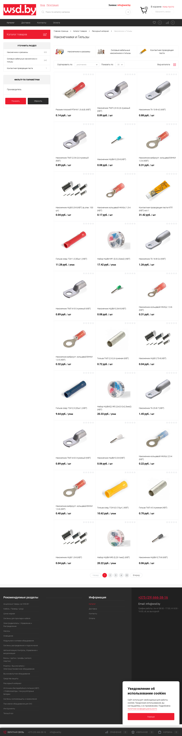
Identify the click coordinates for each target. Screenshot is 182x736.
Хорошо (151, 717)
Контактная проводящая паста (20, 68)
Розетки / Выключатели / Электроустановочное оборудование (18, 667)
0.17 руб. (116, 217)
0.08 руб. (116, 167)
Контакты (41, 23)
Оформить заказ (162, 11)
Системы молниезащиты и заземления (20, 699)
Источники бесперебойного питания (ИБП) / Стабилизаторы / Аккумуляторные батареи (21, 691)
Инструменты (9, 709)
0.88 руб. (158, 117)
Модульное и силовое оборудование (18, 641)
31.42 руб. (158, 217)
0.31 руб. (158, 167)
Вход (42, 5)
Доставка (25, 23)
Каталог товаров (27, 34)
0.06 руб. (116, 466)
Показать (16, 101)
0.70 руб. (158, 515)
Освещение (8, 636)
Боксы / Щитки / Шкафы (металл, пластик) (17, 659)
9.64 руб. (74, 416)
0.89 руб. (116, 117)
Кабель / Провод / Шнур (13, 609)
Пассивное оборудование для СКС (17, 704)
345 (45, 60)
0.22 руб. (158, 466)
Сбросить (38, 101)
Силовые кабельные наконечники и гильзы (22, 60)
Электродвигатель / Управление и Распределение (17, 624)
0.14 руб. (74, 117)
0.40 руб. (74, 515)
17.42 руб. (116, 267)
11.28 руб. (74, 267)
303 (45, 52)
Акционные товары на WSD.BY (16, 604)
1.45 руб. (158, 416)
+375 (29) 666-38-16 (153, 597)
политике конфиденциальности (142, 709)
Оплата (56, 23)
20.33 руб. (116, 416)
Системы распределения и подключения (20, 645)
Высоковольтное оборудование (16, 674)
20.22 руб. (116, 565)
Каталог (11, 23)
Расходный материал (12, 683)
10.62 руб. (116, 515)
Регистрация (53, 5)
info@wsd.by (153, 603)
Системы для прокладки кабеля (16, 618)
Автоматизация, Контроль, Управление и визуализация (20, 651)
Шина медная (9, 614)
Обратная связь (13, 732)
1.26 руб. (158, 267)
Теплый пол (8, 713)
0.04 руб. (74, 217)
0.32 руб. (74, 366)
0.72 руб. (116, 366)
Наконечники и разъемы (17, 52)
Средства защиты (10, 678)
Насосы (6, 631)
